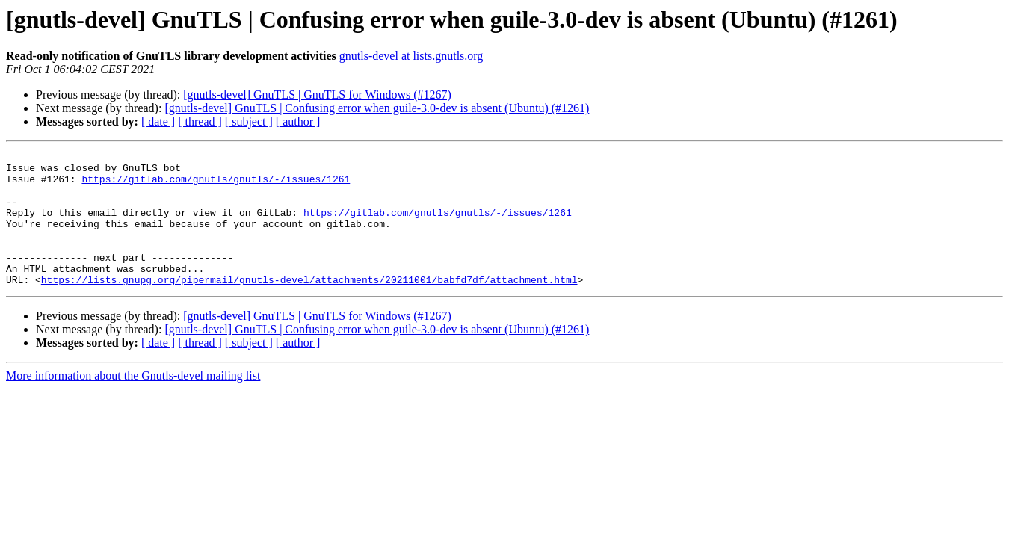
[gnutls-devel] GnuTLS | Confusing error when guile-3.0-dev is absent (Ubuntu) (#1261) (376, 108)
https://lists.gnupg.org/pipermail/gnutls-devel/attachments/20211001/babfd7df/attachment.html (309, 306)
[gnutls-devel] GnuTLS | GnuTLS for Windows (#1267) (317, 94)
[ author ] (298, 121)
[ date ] (158, 121)
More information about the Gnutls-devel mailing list (133, 402)
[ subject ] (249, 121)
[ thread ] (200, 121)
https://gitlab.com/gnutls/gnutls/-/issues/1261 (215, 185)
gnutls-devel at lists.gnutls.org (411, 55)
